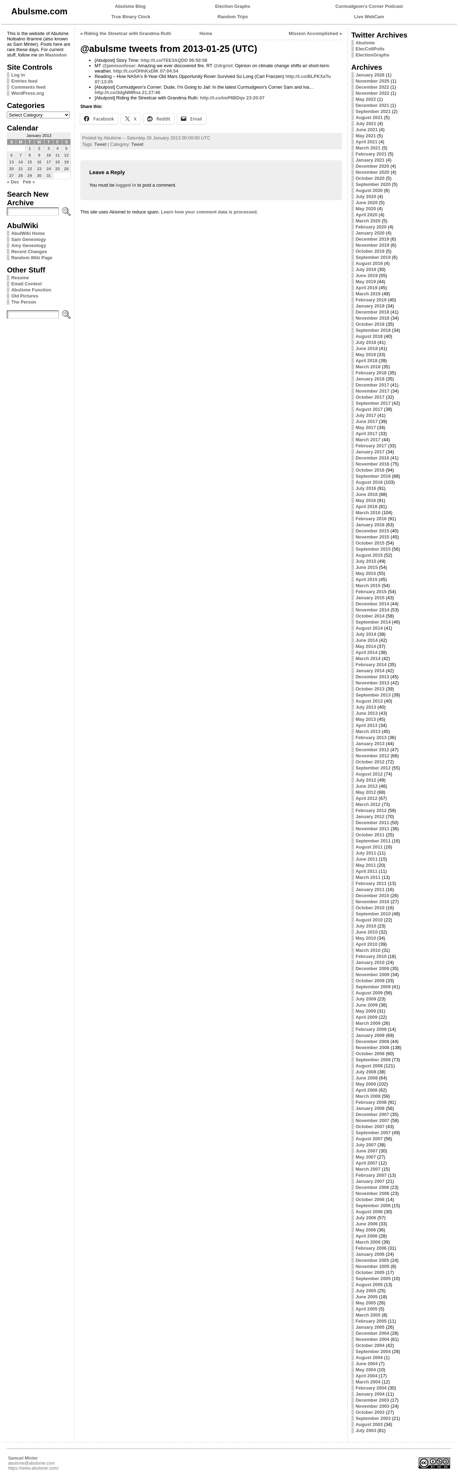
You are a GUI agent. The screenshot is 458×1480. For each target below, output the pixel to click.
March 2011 (368, 877)
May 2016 (366, 500)
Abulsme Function (31, 289)
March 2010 (368, 950)
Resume (20, 277)
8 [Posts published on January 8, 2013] (30, 155)
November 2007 (373, 1120)
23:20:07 (255, 97)
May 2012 (366, 792)
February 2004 (371, 1388)
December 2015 (372, 531)
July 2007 (366, 1144)
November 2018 (373, 318)
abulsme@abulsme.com (31, 1463)
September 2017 (373, 403)
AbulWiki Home (28, 233)
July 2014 (366, 634)
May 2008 (366, 1084)
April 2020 (366, 214)
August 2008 (369, 1065)
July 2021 (366, 123)
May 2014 (366, 646)
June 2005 (367, 1296)
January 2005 (370, 1327)
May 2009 (366, 1011)
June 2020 (367, 202)
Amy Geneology (28, 245)
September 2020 (373, 184)
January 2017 (370, 451)
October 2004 (370, 1345)
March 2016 (368, 512)
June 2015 (367, 567)
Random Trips (233, 16)
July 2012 (366, 780)
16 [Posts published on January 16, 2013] (39, 162)
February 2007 (371, 1175)
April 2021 (366, 141)
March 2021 (368, 148)
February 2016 (371, 518)
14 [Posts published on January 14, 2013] (20, 162)
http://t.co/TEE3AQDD (164, 60)
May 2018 (366, 354)
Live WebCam (369, 16)
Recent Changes (29, 251)
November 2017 (373, 391)
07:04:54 (169, 71)
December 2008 (372, 1041)
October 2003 (370, 1412)
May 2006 (366, 1230)
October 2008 (370, 1053)
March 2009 (368, 1023)
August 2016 (369, 482)
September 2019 (373, 257)
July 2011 (366, 853)
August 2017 (369, 409)
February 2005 (371, 1321)
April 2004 (366, 1375)
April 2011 (366, 871)
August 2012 (369, 774)
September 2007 (373, 1132)
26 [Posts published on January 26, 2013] (66, 169)
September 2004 (373, 1351)
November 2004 (373, 1339)
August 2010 (369, 920)
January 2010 (370, 962)
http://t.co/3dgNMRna (117, 92)
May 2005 (366, 1303)
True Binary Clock (130, 16)
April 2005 (366, 1309)
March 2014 (368, 658)
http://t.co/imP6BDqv (222, 97)
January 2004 (370, 1394)
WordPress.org (27, 93)
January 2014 (370, 670)
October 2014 (370, 616)
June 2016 (367, 494)
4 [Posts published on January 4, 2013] (58, 148)
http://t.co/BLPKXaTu (308, 76)
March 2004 (368, 1382)
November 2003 (373, 1406)
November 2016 (373, 464)
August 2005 (369, 1284)
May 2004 (366, 1369)
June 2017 (367, 421)
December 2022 (372, 87)
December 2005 (372, 1260)
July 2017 (366, 415)
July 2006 (366, 1217)
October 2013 (370, 689)
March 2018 (368, 366)
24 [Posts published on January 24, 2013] (49, 169)
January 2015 (370, 597)
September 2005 (373, 1278)
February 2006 (371, 1248)
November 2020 (373, 172)
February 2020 (371, 227)
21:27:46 (151, 92)
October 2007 (370, 1126)
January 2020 (370, 233)
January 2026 (370, 75)
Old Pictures (24, 296)
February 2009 (371, 1029)
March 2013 (368, 731)
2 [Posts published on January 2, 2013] (39, 148)
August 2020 (369, 190)
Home (206, 33)
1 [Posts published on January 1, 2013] (30, 148)
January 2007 (370, 1181)
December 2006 (372, 1187)
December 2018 (372, 312)
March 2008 (368, 1096)
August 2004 (369, 1357)
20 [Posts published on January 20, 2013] (11, 169)
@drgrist (223, 65)
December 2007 (372, 1114)
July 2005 (366, 1290)
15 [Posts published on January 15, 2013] (30, 162)
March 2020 (368, 220)
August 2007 (369, 1138)
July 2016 (366, 488)
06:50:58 (198, 60)
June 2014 (367, 640)
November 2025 (373, 81)
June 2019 (367, 275)
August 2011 (369, 847)
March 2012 (368, 804)
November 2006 (373, 1193)
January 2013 (370, 743)
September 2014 (373, 622)
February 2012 (371, 810)
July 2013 (366, 707)
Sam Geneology (28, 239)
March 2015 (368, 585)
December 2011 (372, 822)
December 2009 (372, 968)
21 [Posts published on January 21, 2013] (20, 169)
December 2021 (372, 105)
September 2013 (373, 695)
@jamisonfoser (118, 65)
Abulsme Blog (130, 6)
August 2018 (369, 336)
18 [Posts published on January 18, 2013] (57, 162)
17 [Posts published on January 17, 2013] (49, 162)
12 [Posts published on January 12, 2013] (66, 155)
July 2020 (366, 196)
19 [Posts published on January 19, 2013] (66, 162)
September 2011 (373, 841)
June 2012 (367, 786)
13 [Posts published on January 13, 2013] (11, 162)
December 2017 (372, 385)
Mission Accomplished (313, 33)
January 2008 (370, 1108)
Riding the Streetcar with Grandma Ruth (127, 33)
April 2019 (366, 287)
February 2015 (371, 591)
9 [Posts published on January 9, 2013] (39, 155)
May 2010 (366, 938)
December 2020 (372, 166)
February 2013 (371, 737)
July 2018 (366, 342)
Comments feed (28, 87)
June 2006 (367, 1223)
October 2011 (370, 834)
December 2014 (372, 603)
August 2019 (369, 263)
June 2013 (367, 713)
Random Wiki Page (31, 257)
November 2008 (373, 1047)
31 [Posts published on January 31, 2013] (49, 175)
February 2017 (371, 445)
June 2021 (367, 129)
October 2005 (370, 1272)
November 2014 (373, 610)
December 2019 (372, 239)
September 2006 (373, 1205)
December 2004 (372, 1333)
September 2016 (373, 476)
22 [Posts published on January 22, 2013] (30, 169)
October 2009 (370, 980)
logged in (126, 185)
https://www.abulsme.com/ (33, 1468)
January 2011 (370, 889)
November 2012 (373, 755)
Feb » (29, 182)
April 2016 (366, 506)
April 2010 (366, 944)
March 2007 (368, 1169)
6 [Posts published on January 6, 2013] (11, 155)
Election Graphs (232, 6)
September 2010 (373, 913)
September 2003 (373, 1418)
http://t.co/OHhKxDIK (136, 71)
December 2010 (372, 895)
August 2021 (369, 117)
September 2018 (373, 330)
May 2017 (366, 427)
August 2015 (369, 555)
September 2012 (373, 768)
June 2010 (367, 932)
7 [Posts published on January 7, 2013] (20, 155)
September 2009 (373, 986)
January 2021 (370, 160)
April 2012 (366, 798)
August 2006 (369, 1211)
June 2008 (367, 1078)
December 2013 (372, 676)
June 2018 (367, 348)
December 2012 (372, 749)
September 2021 (373, 111)
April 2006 (366, 1236)
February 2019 (371, 300)
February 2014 (371, 664)
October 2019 (370, 251)
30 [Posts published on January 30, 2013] (39, 175)
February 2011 (371, 883)
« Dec (13, 182)
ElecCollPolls (370, 48)
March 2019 (368, 293)
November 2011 (373, 828)
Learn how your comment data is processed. (209, 212)
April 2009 (366, 1017)
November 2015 (373, 537)
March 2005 (368, 1315)
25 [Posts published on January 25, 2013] (57, 169)
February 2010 (371, 956)
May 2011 (366, 865)
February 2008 (371, 1102)
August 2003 (369, 1424)
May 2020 (366, 208)
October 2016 (370, 470)
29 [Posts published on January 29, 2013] (30, 175)
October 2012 (370, 761)
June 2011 (367, 859)
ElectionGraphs (373, 55)
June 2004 (367, 1363)
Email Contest (26, 283)
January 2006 (370, 1254)
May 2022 (366, 99)
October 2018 (370, 324)
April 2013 (366, 725)
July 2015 (366, 561)
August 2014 (369, 628)
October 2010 (370, 907)
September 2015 (373, 549)
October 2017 (370, 397)
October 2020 (370, 178)
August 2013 (369, 701)
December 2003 (372, 1400)
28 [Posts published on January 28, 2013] (20, 175)
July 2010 (366, 926)
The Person (23, 302)
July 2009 (366, 999)
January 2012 (370, 816)
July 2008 (366, 1072)
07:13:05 (103, 81)
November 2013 (373, 682)
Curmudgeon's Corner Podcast (369, 6)
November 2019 (373, 245)
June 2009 (367, 1005)
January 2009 (370, 1035)
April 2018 (366, 360)
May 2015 (366, 573)
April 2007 (366, 1163)
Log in (18, 75)
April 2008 (366, 1090)
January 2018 (370, 379)
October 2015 (370, 543)
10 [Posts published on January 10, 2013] (49, 155)
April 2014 (366, 652)
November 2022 (373, 93)
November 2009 (373, 974)
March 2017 (368, 439)
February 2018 (371, 372)
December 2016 (372, 458)
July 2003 (366, 1430)
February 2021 (371, 154)
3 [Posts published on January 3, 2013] (49, 148)
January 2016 (370, 524)
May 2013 (366, 719)
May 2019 (366, 281)
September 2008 (373, 1059)
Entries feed (24, 81)
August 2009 (369, 992)
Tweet (100, 144)
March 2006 (368, 1242)
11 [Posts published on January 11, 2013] (57, 155)
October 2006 (370, 1199)
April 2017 (366, 433)
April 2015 (366, 579)
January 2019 (370, 306)
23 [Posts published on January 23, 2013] (39, 169)
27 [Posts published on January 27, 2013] (11, 175)
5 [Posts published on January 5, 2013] (66, 148)
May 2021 (366, 135)
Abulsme (365, 42)
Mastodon (56, 55)
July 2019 (366, 269)
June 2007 (367, 1151)
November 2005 (373, 1266)
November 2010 (373, 901)
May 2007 (366, 1157)
